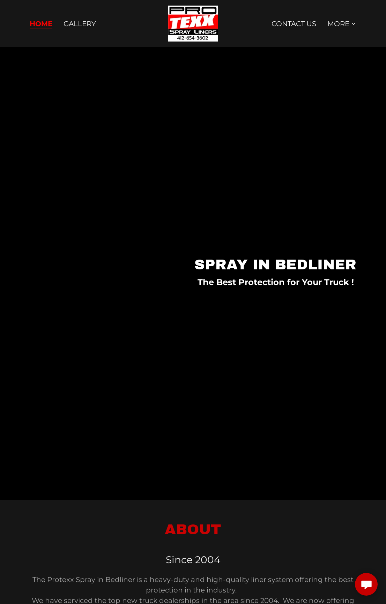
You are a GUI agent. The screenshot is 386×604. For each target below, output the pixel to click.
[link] (193, 23)
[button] (341, 24)
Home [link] (41, 24)
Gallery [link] (80, 24)
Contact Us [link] (294, 24)
